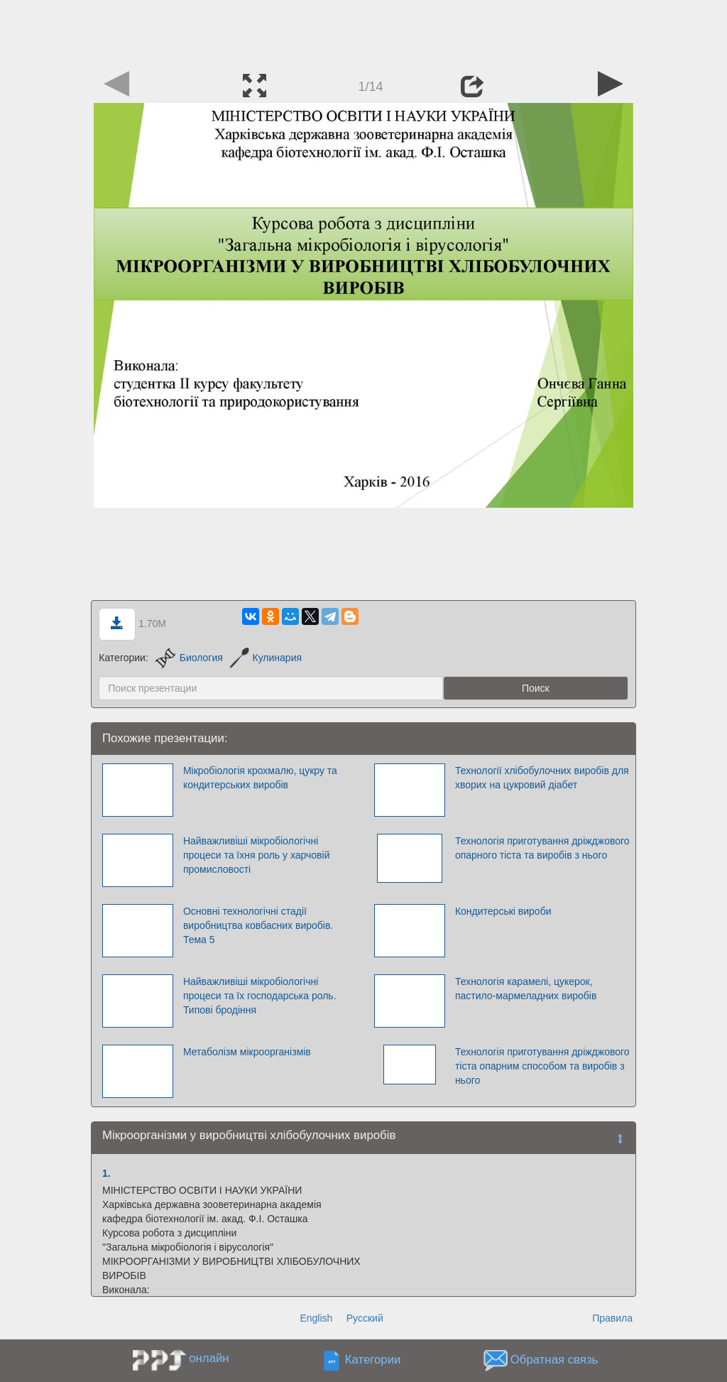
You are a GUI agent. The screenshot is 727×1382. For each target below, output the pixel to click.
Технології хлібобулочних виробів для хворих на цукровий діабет (542, 777)
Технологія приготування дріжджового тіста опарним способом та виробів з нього (542, 1066)
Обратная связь (554, 1360)
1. (106, 1173)
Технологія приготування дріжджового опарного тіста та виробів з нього (542, 848)
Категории (373, 1360)
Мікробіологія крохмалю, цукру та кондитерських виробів (260, 777)
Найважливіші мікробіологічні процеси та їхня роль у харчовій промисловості (256, 855)
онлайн (209, 1358)
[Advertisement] (363, 32)
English (316, 1318)
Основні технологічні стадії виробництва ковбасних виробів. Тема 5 (258, 925)
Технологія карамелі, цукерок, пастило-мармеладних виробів (525, 988)
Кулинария (265, 657)
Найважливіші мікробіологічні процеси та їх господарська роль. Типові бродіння (260, 996)
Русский (364, 1318)
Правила (612, 1318)
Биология (189, 657)
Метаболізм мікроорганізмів (247, 1051)
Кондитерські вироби (503, 911)
